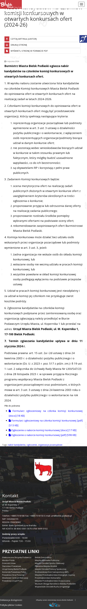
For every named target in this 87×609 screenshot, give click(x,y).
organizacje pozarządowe (50, 444)
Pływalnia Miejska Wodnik (46, 566)
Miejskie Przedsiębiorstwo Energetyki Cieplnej (55, 575)
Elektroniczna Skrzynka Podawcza (16, 557)
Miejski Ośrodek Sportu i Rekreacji (49, 563)
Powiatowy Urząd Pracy (12, 581)
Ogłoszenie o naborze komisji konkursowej (42, 430)
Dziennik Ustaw (9, 563)
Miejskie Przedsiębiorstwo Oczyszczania (52, 581)
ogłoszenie (32, 444)
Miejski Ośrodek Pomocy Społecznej (50, 569)
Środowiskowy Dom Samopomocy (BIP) (51, 572)
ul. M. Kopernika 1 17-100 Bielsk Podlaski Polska (16, 506)
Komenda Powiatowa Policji (14, 572)
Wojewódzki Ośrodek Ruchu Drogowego (52, 586)
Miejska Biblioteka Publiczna (47, 560)
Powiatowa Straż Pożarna (13, 575)
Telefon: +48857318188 (13, 515)
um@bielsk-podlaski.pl (61, 515)
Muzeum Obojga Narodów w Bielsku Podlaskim (55, 584)
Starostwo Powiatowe (11, 566)
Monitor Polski (8, 560)
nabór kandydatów (16, 444)
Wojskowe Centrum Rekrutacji (15, 578)
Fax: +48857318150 (34, 515)
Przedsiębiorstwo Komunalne (48, 578)
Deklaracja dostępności (11, 600)
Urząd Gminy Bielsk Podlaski (14, 569)
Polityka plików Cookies (11, 605)
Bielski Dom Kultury (43, 557)
